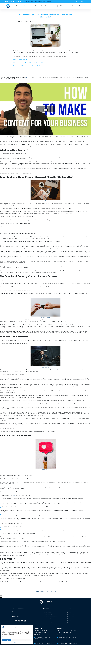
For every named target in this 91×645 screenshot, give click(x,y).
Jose (14, 495)
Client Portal (63, 6)
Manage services (5, 636)
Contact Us (53, 5)
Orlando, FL (37, 634)
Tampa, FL (59, 634)
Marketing (31, 5)
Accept (6, 640)
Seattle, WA (60, 641)
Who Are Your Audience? (20, 69)
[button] (31, 627)
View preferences (27, 640)
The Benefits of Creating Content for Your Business (27, 65)
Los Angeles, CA (38, 628)
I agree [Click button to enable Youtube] (45, 110)
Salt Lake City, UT (38, 641)
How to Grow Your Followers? (21, 72)
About (47, 5)
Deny (17, 640)
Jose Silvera (28, 77)
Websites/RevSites (21, 5)
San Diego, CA (60, 628)
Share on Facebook (40, 591)
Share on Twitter (51, 591)
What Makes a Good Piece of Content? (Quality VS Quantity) (30, 62)
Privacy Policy (17, 642)
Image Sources (45, 317)
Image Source (45, 48)
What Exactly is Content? (20, 59)
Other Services (39, 5)
